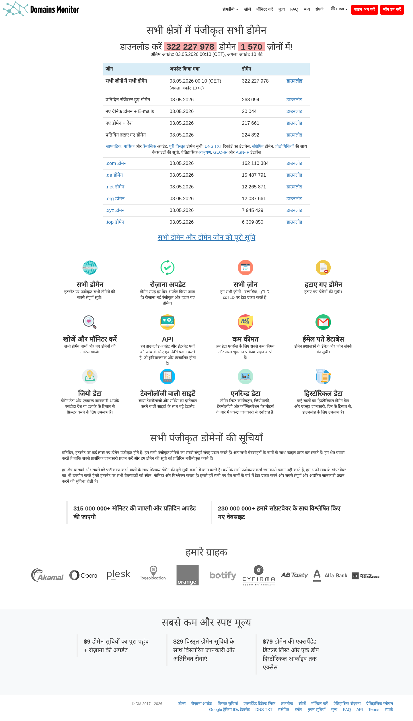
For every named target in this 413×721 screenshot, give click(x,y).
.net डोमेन (115, 187)
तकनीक (287, 703)
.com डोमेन (116, 163)
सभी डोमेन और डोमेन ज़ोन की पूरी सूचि (207, 237)
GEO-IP (220, 152)
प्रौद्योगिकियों (284, 146)
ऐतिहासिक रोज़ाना (347, 703)
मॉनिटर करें (264, 9)
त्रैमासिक (149, 146)
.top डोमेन (115, 222)
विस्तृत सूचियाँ (228, 703)
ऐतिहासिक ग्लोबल (379, 703)
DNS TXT (213, 146)
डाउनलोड (294, 81)
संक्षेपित (258, 146)
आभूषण (204, 152)
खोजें (247, 9)
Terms (373, 709)
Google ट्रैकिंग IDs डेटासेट (229, 709)
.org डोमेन (115, 198)
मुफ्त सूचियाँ (317, 709)
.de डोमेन (114, 175)
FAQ (294, 9)
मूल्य (281, 9)
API (307, 9)
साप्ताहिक (113, 146)
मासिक (129, 146)
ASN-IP (242, 152)
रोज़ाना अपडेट (201, 703)
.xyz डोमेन (115, 210)
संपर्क (319, 9)
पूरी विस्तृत (177, 146)
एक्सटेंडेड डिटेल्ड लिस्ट (259, 703)
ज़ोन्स (182, 703)
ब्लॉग (298, 709)
